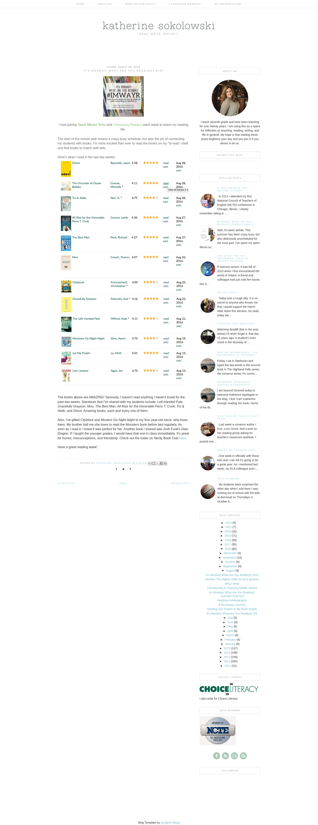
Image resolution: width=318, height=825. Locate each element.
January (230, 643)
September (230, 566)
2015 (227, 648)
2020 (228, 531)
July (230, 617)
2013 (227, 657)
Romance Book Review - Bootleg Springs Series (235, 223)
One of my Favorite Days (236, 450)
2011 (228, 665)
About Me (105, 4)
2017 (228, 544)
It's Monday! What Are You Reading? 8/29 (232, 575)
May (230, 626)
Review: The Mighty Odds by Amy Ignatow (232, 579)
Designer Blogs (170, 822)
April (230, 631)
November (229, 557)
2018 (228, 540)
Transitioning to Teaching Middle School (232, 588)
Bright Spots (227, 292)
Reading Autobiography (232, 600)
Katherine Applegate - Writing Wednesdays (234, 383)
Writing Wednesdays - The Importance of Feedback (237, 353)
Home (80, 4)
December (230, 553)
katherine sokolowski (159, 25)
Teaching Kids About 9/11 (236, 323)
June (230, 622)
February (230, 639)
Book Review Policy (140, 4)
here (182, 438)
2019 (228, 535)
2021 (228, 527)
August (230, 570)
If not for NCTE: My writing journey (232, 189)
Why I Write (232, 583)
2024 (228, 522)
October (230, 561)
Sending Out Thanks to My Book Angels (232, 609)
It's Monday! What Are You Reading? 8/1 (232, 613)
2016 (228, 548)
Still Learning (228, 478)
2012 (227, 661)
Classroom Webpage (185, 4)
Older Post (66, 483)
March (230, 635)
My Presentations (228, 4)
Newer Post (180, 483)
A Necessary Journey (232, 604)
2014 (227, 652)
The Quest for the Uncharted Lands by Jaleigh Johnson (233, 258)
